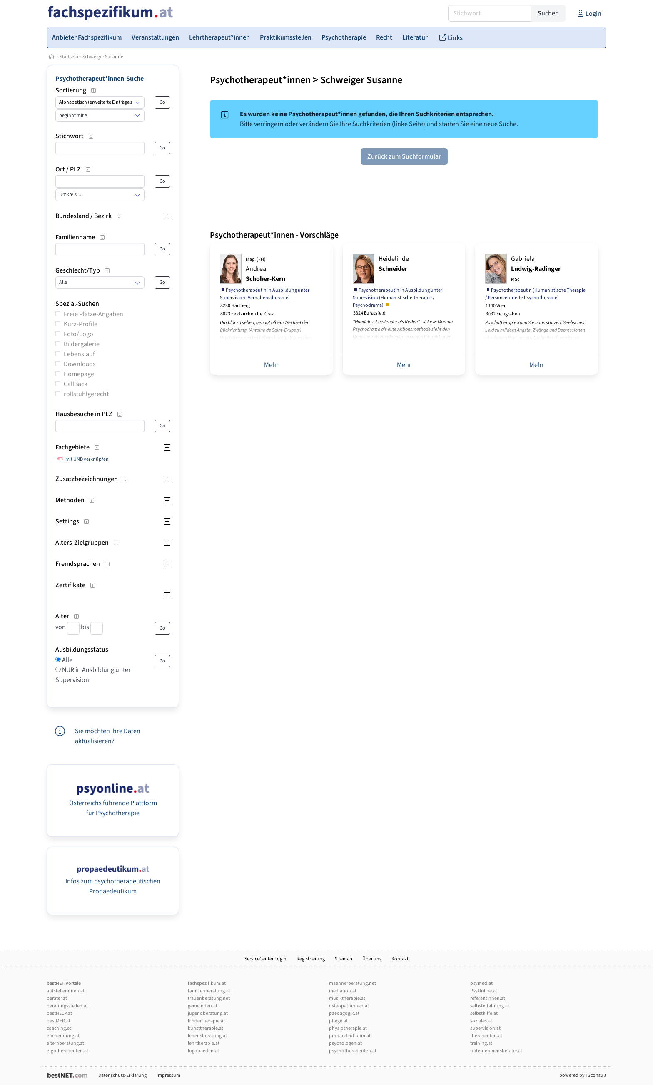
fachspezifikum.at (207, 983)
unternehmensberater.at (496, 1050)
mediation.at (342, 990)
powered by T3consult (582, 1075)
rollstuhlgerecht (86, 394)
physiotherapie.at (348, 1028)
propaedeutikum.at (350, 1035)
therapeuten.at (486, 1035)
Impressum (168, 1075)
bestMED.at (58, 1020)
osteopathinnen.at (349, 1005)
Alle (66, 659)
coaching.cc (59, 1028)
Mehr (271, 364)
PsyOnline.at (483, 990)
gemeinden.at (202, 1005)
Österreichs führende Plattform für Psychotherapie (113, 803)
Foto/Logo (78, 334)
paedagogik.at (344, 1013)
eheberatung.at (63, 1035)
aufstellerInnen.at (66, 990)
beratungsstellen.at (67, 1005)
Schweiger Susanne (102, 56)
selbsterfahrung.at (489, 1005)
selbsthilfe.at (484, 1013)
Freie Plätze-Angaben (93, 314)
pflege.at (338, 1020)
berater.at (57, 998)
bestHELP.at (59, 1013)
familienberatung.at (209, 990)
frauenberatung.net (209, 998)
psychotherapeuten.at (352, 1050)
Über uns (371, 958)
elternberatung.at (65, 1043)
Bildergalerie (82, 344)
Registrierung (311, 958)
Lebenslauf (79, 354)
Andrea (265, 269)
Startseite (70, 56)
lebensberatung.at (207, 1035)
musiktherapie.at (347, 998)
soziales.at (481, 1020)
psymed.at (481, 983)
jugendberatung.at (208, 1013)
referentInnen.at (487, 998)
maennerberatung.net (352, 983)
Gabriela (536, 268)
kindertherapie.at (206, 1020)
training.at (481, 1043)
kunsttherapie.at (205, 1028)
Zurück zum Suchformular (404, 156)
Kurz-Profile (80, 324)
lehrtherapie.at (203, 1043)
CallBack (75, 384)
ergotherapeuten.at (67, 1050)
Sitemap (343, 958)
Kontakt (400, 958)
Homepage (79, 374)
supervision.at (485, 1028)
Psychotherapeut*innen (260, 80)
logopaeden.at (203, 1050)
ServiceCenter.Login (265, 958)
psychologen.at (345, 1043)
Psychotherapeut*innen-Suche (99, 78)
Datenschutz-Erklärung (122, 1075)
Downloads (80, 364)
